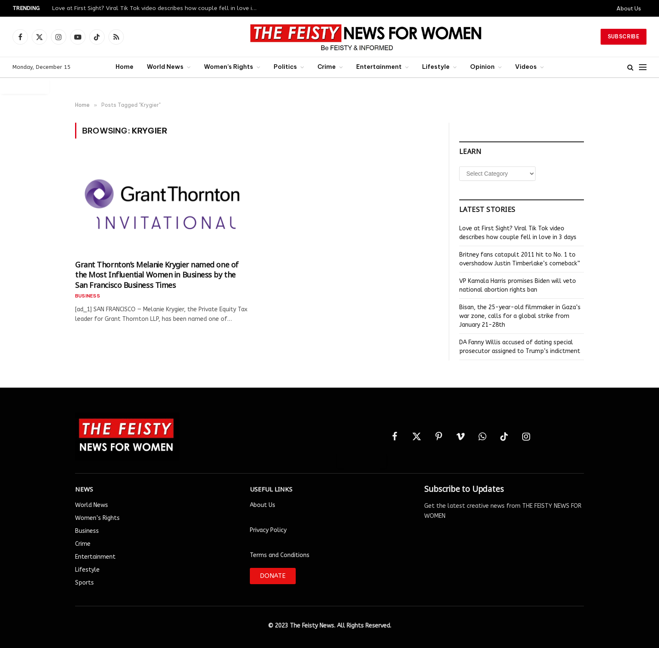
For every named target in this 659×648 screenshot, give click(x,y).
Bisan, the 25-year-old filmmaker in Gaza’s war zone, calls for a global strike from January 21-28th (520, 316)
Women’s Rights (228, 67)
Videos (526, 67)
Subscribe (623, 36)
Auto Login (24, 86)
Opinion (482, 67)
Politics (285, 67)
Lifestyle (436, 67)
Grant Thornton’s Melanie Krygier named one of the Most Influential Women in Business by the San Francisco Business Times (157, 274)
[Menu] (642, 67)
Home (124, 67)
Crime (326, 67)
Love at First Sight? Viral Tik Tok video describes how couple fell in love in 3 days (156, 8)
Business (87, 296)
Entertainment (379, 67)
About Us (628, 8)
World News (165, 67)
